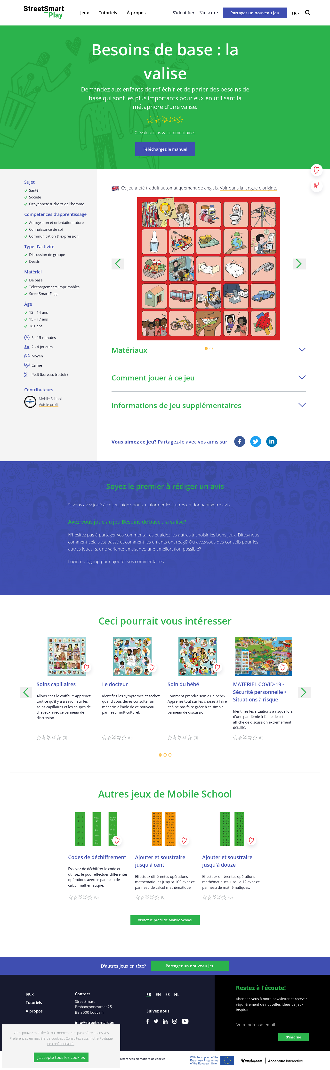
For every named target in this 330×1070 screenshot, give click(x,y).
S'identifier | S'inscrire (195, 13)
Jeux (84, 13)
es (167, 994)
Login (73, 561)
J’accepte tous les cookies (61, 1057)
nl (176, 994)
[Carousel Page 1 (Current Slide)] (206, 348)
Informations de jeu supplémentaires (209, 405)
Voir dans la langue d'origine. (248, 188)
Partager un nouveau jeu (254, 13)
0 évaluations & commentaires (165, 132)
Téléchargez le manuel (165, 149)
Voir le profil (48, 404)
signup (93, 561)
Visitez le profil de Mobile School (165, 920)
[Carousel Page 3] (170, 755)
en (158, 994)
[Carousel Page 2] (211, 348)
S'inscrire (293, 1037)
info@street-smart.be (94, 1022)
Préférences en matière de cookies (141, 1059)
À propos (136, 13)
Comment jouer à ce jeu (209, 378)
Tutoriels (108, 13)
